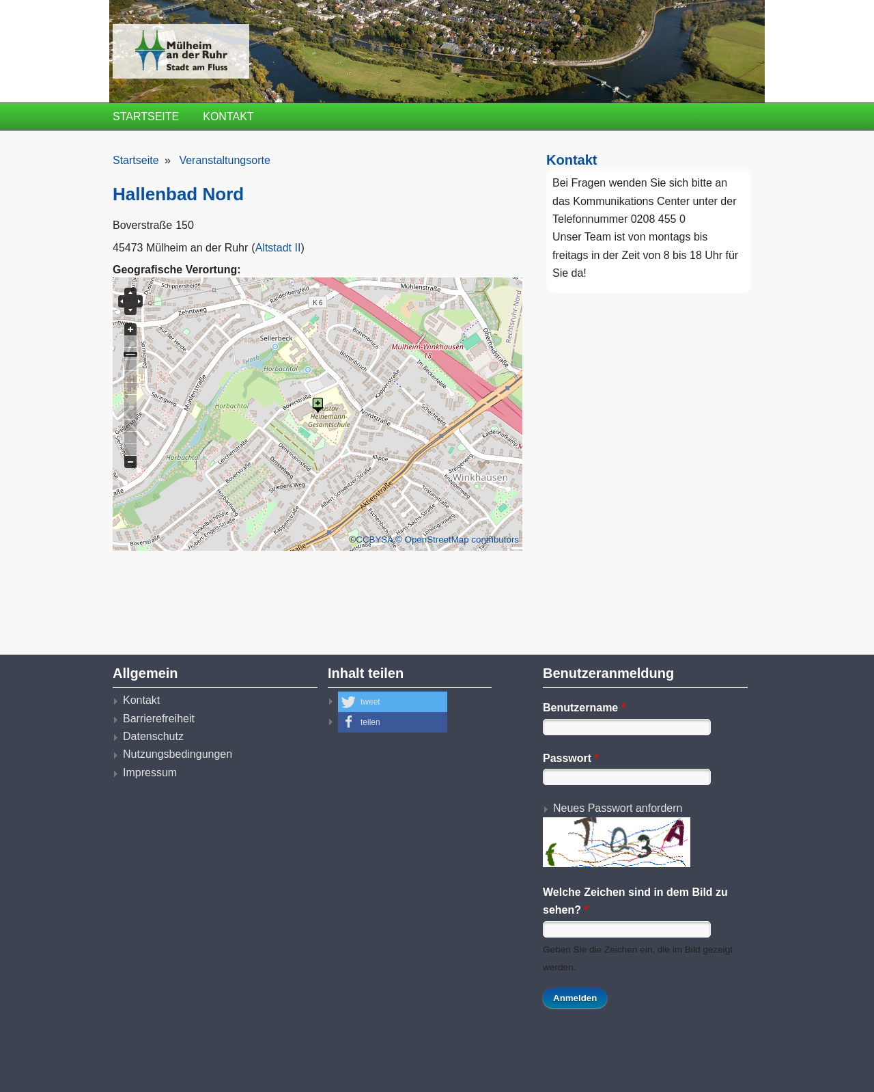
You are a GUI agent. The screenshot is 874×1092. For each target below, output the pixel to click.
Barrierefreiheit (159, 718)
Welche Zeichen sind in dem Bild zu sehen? (635, 901)
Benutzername (584, 707)
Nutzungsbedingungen (177, 754)
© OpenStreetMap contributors (457, 539)
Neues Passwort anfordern (617, 808)
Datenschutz (153, 736)
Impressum (150, 772)
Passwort (571, 758)
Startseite (146, 116)
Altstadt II (278, 248)
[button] (392, 702)
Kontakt (228, 116)
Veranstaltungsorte (224, 160)
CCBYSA (374, 539)
